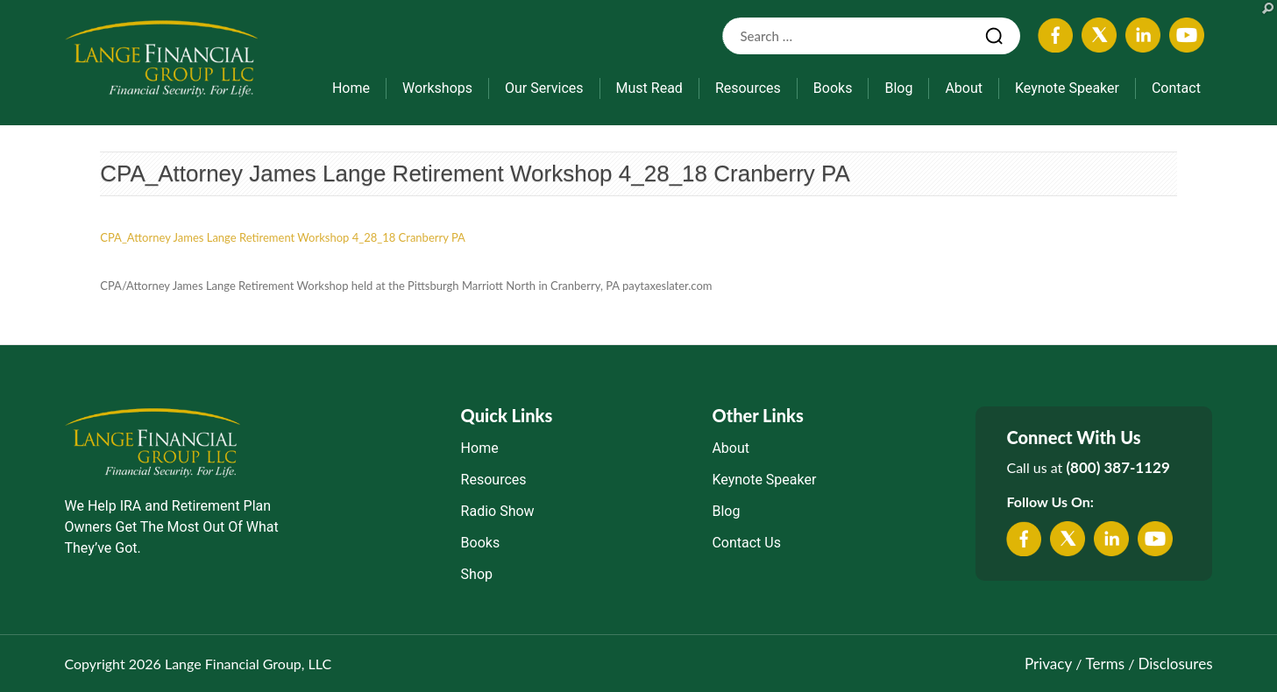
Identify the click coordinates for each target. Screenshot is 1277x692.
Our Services (544, 88)
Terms (1105, 663)
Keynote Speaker (1067, 88)
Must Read (649, 88)
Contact (1176, 88)
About (964, 88)
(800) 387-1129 (1117, 467)
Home (351, 88)
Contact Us (746, 542)
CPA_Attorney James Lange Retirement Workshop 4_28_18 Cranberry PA (475, 173)
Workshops (437, 88)
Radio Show (498, 511)
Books (833, 88)
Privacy (1048, 663)
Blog (898, 88)
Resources (748, 88)
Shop (477, 574)
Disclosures (1176, 663)
